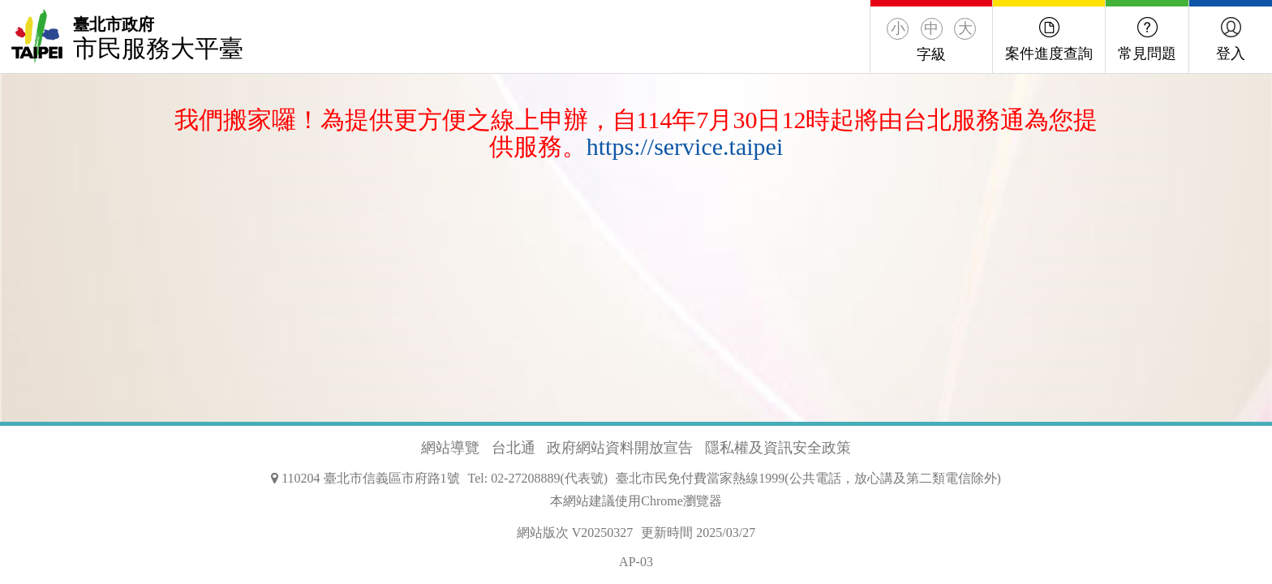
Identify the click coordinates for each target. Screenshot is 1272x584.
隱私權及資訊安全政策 (778, 448)
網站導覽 (450, 448)
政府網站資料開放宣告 (620, 448)
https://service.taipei (685, 146)
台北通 (513, 448)
